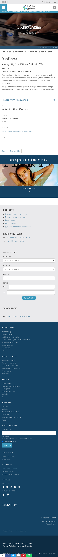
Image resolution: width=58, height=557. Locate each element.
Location (6, 265)
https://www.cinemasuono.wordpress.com (17, 131)
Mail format (17, 438)
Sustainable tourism (8, 360)
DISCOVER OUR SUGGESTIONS (18, 316)
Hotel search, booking (49, 522)
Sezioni (5, 2)
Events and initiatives (29, 33)
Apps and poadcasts (9, 391)
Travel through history (16, 241)
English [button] (48, 2)
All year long (6, 348)
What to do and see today (16, 214)
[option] (29, 179)
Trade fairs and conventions (11, 368)
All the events (12, 220)
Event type (7, 257)
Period (5, 283)
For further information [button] (15, 100)
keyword (6, 274)
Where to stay (6, 332)
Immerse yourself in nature (18, 237)
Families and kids (7, 334)
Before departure (7, 345)
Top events (11, 223)
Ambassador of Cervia (9, 469)
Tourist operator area (9, 363)
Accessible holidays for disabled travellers (16, 340)
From (5, 286)
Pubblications (6, 383)
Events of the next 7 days (16, 217)
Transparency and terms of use (12, 417)
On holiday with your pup (10, 342)
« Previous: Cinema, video (11, 151)
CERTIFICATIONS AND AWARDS (44, 554)
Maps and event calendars (11, 386)
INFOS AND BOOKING (48, 518)
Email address (6, 429)
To (4, 292)
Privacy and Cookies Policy (11, 412)
